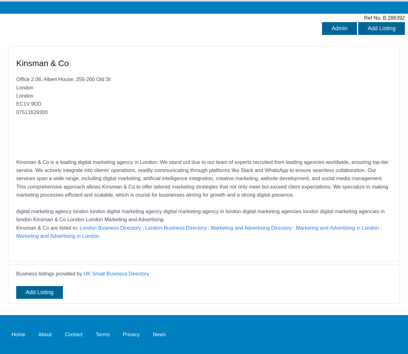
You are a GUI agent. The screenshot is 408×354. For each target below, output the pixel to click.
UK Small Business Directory (116, 273)
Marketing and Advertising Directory (251, 228)
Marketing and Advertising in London (337, 228)
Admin (339, 28)
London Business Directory (110, 228)
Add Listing (382, 28)
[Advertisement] (295, 102)
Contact (74, 334)
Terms (103, 334)
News (159, 334)
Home (18, 334)
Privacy (131, 334)
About (45, 334)
